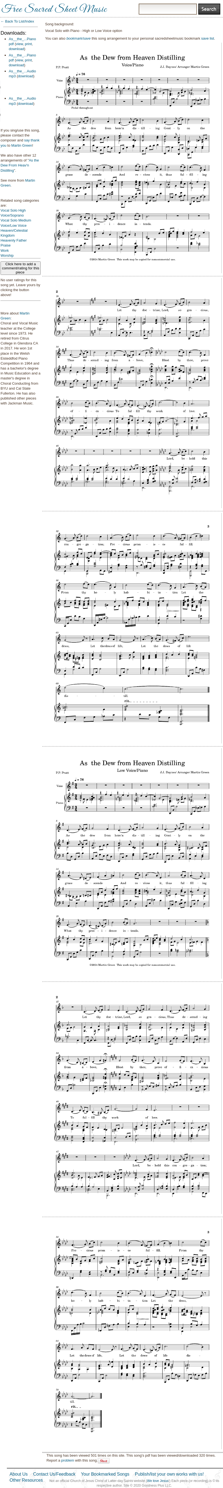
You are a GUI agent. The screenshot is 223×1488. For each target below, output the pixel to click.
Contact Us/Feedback (54, 1474)
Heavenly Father (14, 240)
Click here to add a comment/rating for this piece (20, 268)
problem (67, 1460)
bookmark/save (78, 38)
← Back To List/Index (17, 21)
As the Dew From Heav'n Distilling (20, 165)
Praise (6, 245)
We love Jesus (158, 1481)
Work (5, 250)
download (16, 49)
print (28, 44)
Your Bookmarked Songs (105, 1474)
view (19, 44)
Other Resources (26, 1480)
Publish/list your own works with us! (169, 1474)
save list (207, 38)
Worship (7, 255)
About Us (19, 1474)
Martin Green (21, 145)
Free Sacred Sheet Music (54, 9)
